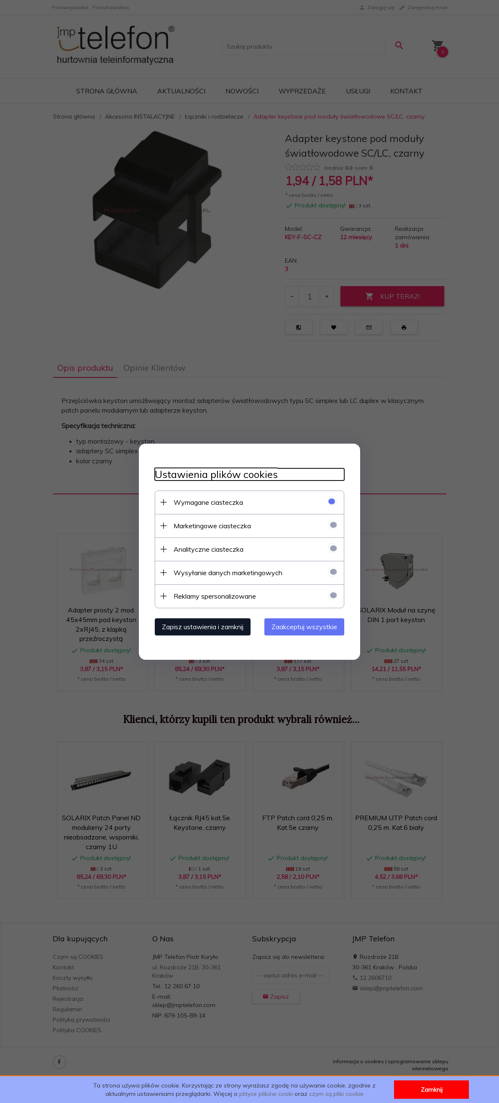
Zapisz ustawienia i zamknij (201, 626)
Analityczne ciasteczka (207, 549)
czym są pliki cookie (336, 1094)
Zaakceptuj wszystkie (306, 626)
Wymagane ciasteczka (207, 502)
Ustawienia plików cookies (215, 474)
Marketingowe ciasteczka (211, 525)
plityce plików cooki (266, 1094)
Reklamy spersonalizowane (213, 596)
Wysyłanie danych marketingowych (226, 572)
